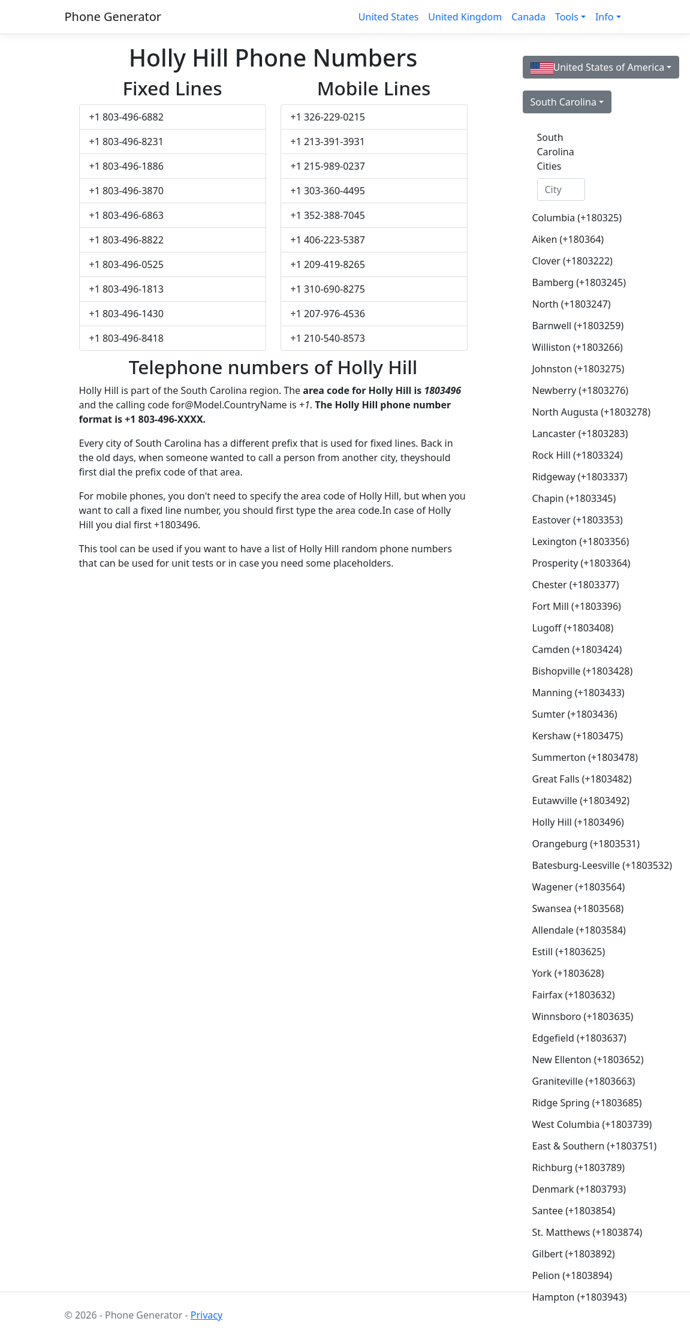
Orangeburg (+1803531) (565, 843)
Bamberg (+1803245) (565, 282)
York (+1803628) (565, 973)
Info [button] (604, 16)
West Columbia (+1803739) (565, 1124)
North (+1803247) (565, 304)
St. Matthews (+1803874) (565, 1232)
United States (388, 16)
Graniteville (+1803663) (565, 1081)
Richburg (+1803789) (565, 1167)
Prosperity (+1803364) (565, 563)
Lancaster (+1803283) (565, 433)
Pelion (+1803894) (565, 1275)
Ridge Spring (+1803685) (565, 1102)
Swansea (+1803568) (565, 908)
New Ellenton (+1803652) (565, 1059)
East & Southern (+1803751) (565, 1146)
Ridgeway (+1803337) (565, 476)
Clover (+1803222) (565, 260)
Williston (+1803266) (565, 347)
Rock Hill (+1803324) (565, 455)
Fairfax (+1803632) (565, 994)
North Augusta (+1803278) (565, 412)
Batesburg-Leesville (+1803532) (565, 865)
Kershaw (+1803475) (565, 735)
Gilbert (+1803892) (565, 1253)
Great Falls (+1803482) (565, 779)
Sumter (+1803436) (565, 714)
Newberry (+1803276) (565, 390)
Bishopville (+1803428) (565, 671)
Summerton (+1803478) (565, 757)
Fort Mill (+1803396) (565, 606)
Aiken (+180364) (565, 239)
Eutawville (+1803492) (565, 800)
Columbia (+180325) (565, 217)
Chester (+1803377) (565, 584)
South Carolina (563, 102)
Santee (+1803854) (565, 1210)
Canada (528, 16)
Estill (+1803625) (565, 951)
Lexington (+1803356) (565, 541)
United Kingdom (465, 16)
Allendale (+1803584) (565, 930)
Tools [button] (566, 16)
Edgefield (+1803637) (565, 1038)
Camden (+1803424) (565, 649)
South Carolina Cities (555, 152)
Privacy (206, 1315)
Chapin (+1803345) (565, 498)
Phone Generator (113, 16)
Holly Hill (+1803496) (565, 822)
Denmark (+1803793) (565, 1189)
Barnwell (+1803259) (565, 325)
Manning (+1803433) (565, 692)
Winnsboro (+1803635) (565, 1016)
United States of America (598, 67)
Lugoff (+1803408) (565, 627)
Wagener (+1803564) (565, 886)
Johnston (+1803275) (565, 368)
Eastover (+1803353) (565, 519)
